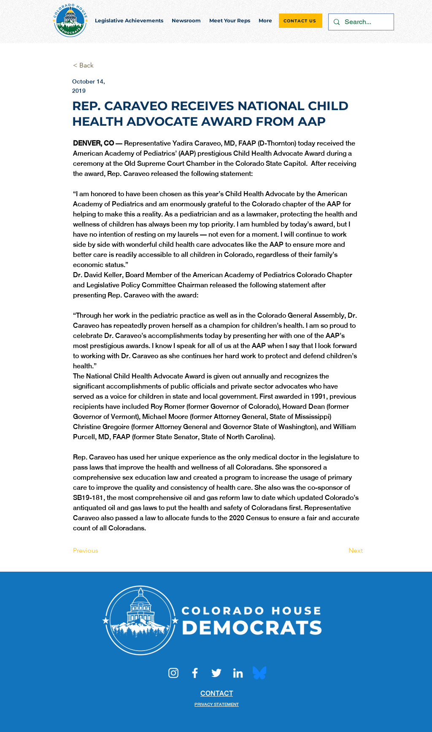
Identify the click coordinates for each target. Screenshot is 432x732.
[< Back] (101, 65)
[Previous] (101, 550)
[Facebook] (195, 673)
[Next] (342, 550)
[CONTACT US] (300, 21)
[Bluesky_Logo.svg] (259, 673)
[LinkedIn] (238, 673)
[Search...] (360, 22)
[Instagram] (173, 673)
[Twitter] (216, 673)
